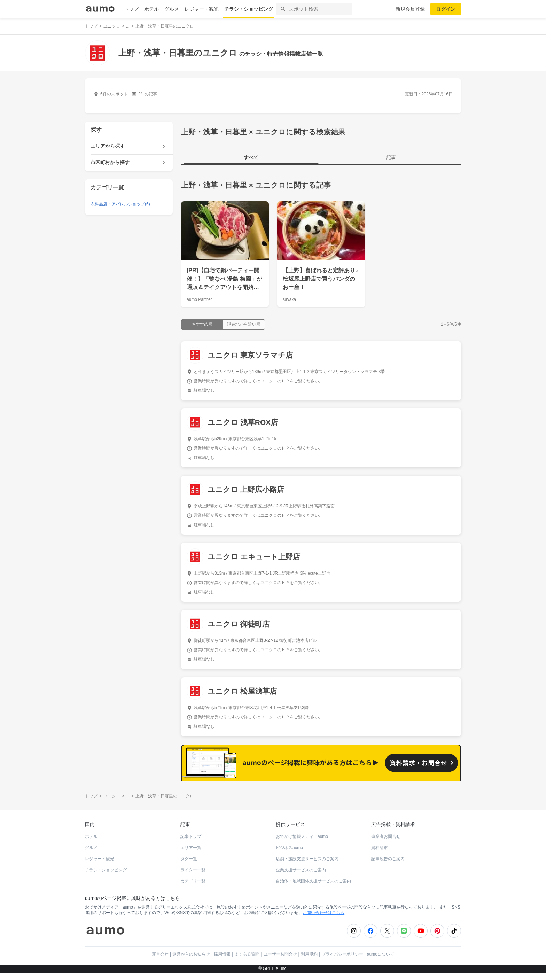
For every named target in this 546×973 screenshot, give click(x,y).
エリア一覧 (190, 848)
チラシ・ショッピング (248, 9)
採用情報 (222, 954)
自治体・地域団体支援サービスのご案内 (313, 881)
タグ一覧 (188, 859)
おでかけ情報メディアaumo (302, 836)
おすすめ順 (202, 324)
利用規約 (309, 954)
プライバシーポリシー (342, 954)
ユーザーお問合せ (280, 954)
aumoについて (380, 954)
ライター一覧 (192, 870)
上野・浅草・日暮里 (214, 185)
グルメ (171, 9)
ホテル (151, 9)
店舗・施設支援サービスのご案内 (307, 859)
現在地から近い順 (243, 324)
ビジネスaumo (289, 848)
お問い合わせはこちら (323, 912)
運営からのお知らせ (191, 954)
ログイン (445, 9)
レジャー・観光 (202, 9)
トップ (131, 9)
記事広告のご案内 (388, 859)
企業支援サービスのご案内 (301, 870)
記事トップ (190, 836)
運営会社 (160, 954)
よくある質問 (246, 954)
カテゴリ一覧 (192, 881)
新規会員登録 (410, 9)
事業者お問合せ (385, 836)
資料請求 (379, 848)
